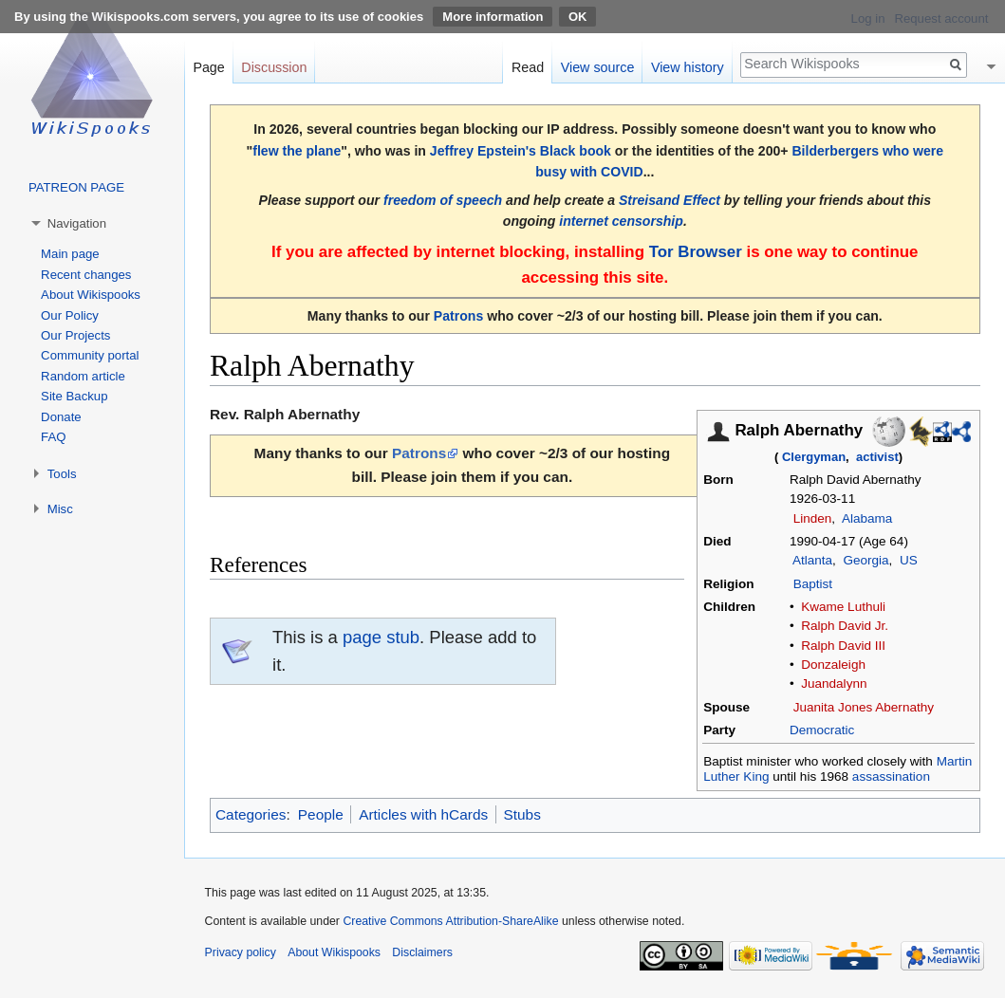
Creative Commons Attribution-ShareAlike (450, 921)
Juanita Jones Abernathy (863, 707)
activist (877, 457)
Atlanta (812, 560)
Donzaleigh (833, 664)
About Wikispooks (90, 294)
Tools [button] (62, 474)
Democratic (822, 730)
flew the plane (296, 150)
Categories (250, 814)
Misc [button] (60, 509)
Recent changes (86, 275)
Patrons (458, 315)
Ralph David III (843, 645)
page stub (381, 637)
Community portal (90, 355)
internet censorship (621, 221)
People (321, 814)
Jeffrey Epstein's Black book (520, 150)
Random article (83, 376)
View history (687, 67)
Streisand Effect (669, 200)
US (909, 560)
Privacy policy (240, 952)
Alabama (867, 518)
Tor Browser (695, 252)
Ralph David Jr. (844, 626)
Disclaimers (422, 952)
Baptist (812, 584)
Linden (812, 518)
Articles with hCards (423, 814)
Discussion (274, 67)
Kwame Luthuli (843, 607)
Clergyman (814, 457)
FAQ (53, 437)
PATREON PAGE (76, 187)
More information (492, 16)
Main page (70, 254)
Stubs (522, 814)
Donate (61, 417)
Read (528, 67)
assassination (891, 776)
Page (208, 67)
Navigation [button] (76, 223)
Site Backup (74, 396)
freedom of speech (442, 200)
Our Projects (75, 335)
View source (598, 67)
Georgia (865, 560)
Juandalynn (833, 683)
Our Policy (70, 315)
